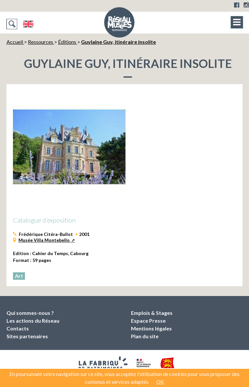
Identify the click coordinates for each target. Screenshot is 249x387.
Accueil (15, 42)
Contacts (17, 328)
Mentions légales (151, 328)
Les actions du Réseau (32, 320)
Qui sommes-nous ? (30, 313)
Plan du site (145, 336)
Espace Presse (148, 320)
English (28, 24)
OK (160, 382)
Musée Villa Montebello (44, 240)
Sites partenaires (27, 336)
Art (19, 276)
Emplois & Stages (151, 313)
